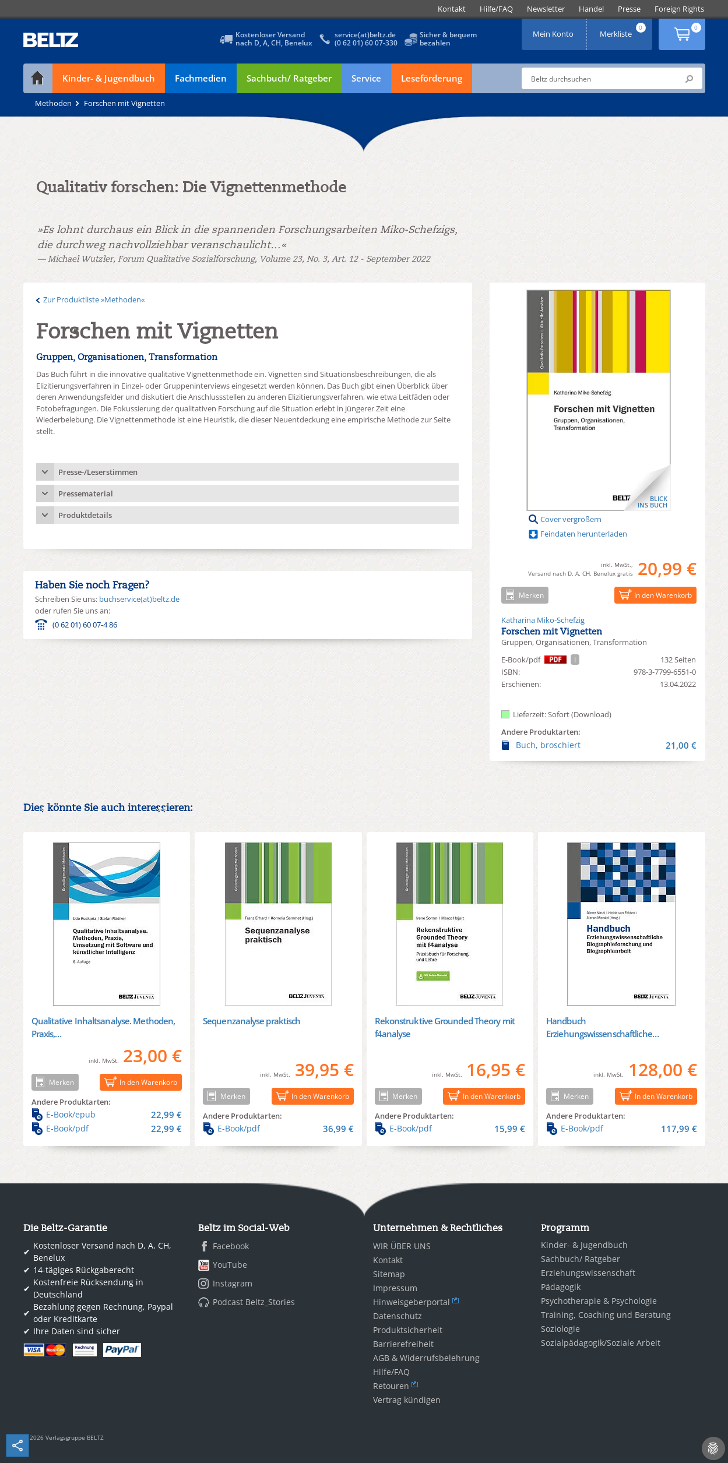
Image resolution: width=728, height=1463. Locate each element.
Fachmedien (201, 78)
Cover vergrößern (571, 519)
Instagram (232, 1283)
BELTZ (51, 40)
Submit (689, 79)
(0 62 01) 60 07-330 (366, 43)
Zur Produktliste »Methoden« (94, 299)
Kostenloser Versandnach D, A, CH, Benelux (273, 39)
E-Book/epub (106, 1115)
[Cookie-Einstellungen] (713, 1448)
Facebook (231, 1246)
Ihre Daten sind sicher (76, 1331)
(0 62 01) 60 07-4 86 (84, 624)
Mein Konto (554, 30)
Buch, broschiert (599, 745)
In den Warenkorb (653, 594)
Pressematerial (85, 493)
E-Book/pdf (106, 1129)
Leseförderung (431, 78)
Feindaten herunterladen (583, 533)
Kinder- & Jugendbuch (108, 78)
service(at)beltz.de (365, 35)
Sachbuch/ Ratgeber (289, 78)
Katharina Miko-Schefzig (543, 620)
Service (366, 78)
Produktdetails (85, 515)
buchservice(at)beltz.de (139, 599)
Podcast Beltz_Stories (254, 1301)
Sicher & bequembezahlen (448, 39)
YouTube (230, 1264)
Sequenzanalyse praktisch (251, 1021)
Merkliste (624, 30)
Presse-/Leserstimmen (98, 472)
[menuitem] (451, 9)
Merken (522, 595)
